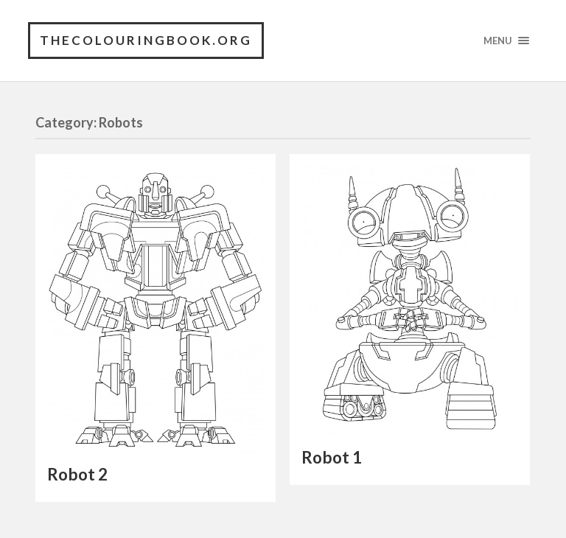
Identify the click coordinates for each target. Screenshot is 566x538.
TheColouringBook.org (146, 40)
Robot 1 (331, 457)
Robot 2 (77, 474)
